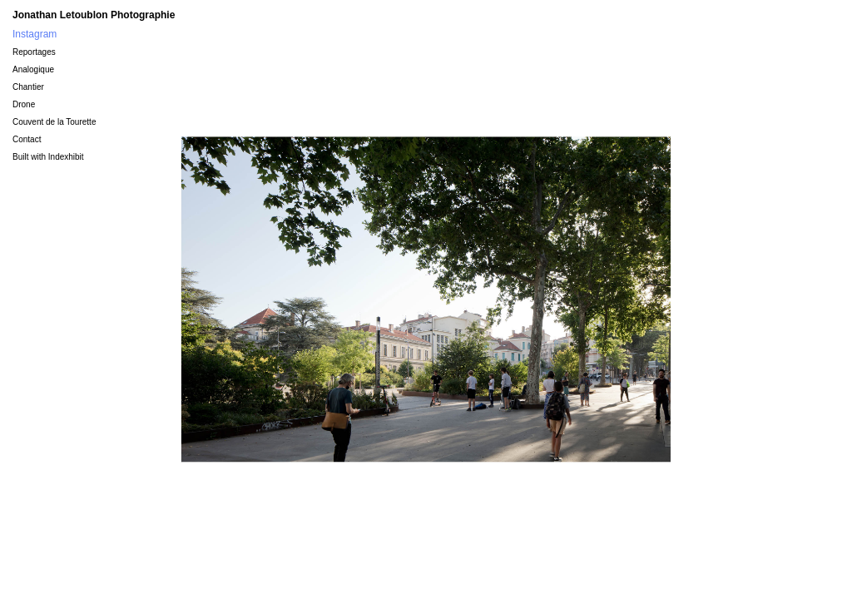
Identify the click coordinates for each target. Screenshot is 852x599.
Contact (26, 139)
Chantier (28, 87)
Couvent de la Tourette (54, 121)
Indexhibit (66, 156)
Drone (23, 104)
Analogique (33, 69)
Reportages (34, 52)
